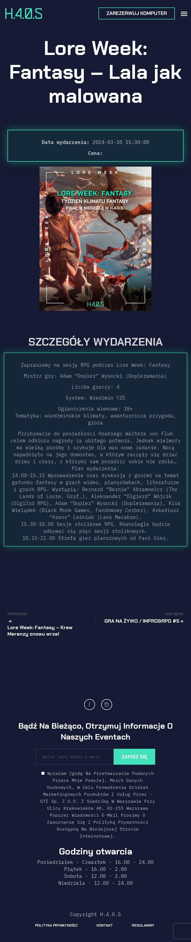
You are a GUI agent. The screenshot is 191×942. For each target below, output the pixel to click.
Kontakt (104, 925)
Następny (174, 614)
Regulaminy (143, 925)
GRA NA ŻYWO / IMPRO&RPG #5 (141, 621)
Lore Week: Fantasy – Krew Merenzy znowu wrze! (40, 630)
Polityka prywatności (56, 925)
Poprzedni (17, 614)
